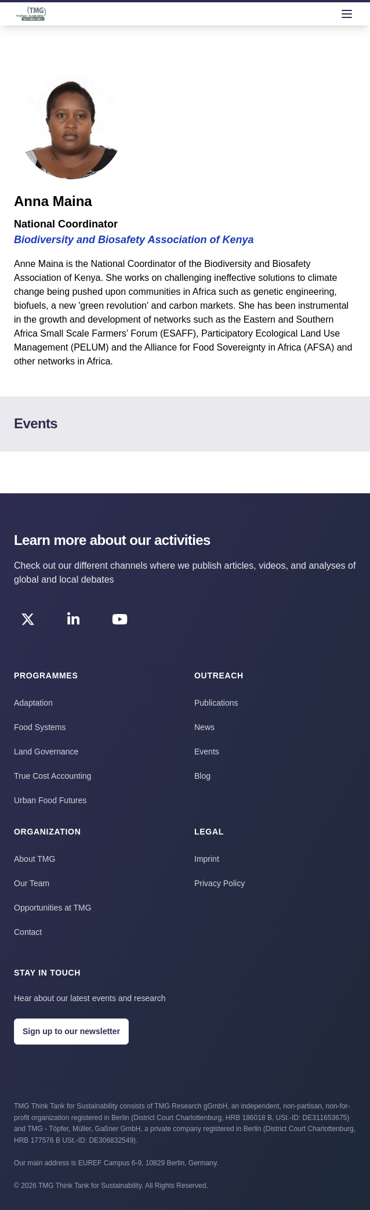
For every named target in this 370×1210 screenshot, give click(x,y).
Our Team (31, 883)
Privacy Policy (219, 883)
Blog (202, 776)
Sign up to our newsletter (71, 1031)
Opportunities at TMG (53, 907)
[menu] (347, 14)
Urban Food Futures (50, 800)
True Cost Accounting (52, 776)
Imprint (206, 859)
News (204, 727)
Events (206, 751)
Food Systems (40, 727)
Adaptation (33, 702)
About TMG (34, 859)
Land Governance (46, 751)
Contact (28, 932)
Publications (216, 702)
